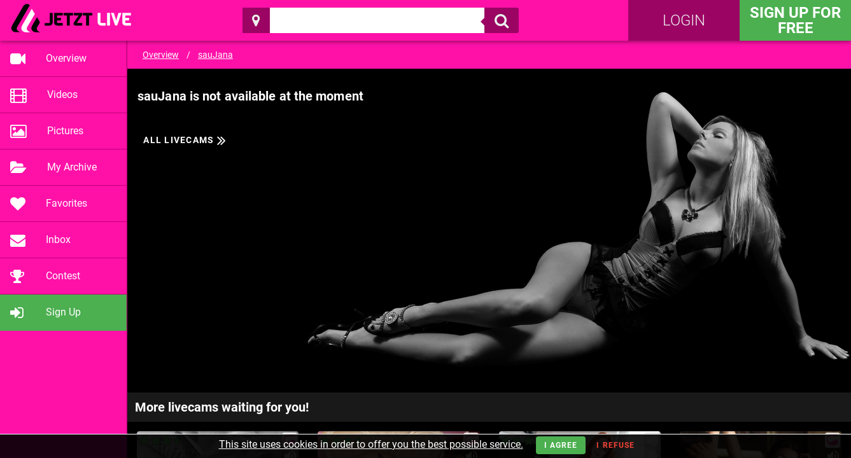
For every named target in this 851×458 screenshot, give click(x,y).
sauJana (215, 55)
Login (684, 20)
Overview (161, 55)
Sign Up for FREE (795, 20)
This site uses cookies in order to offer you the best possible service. (371, 444)
